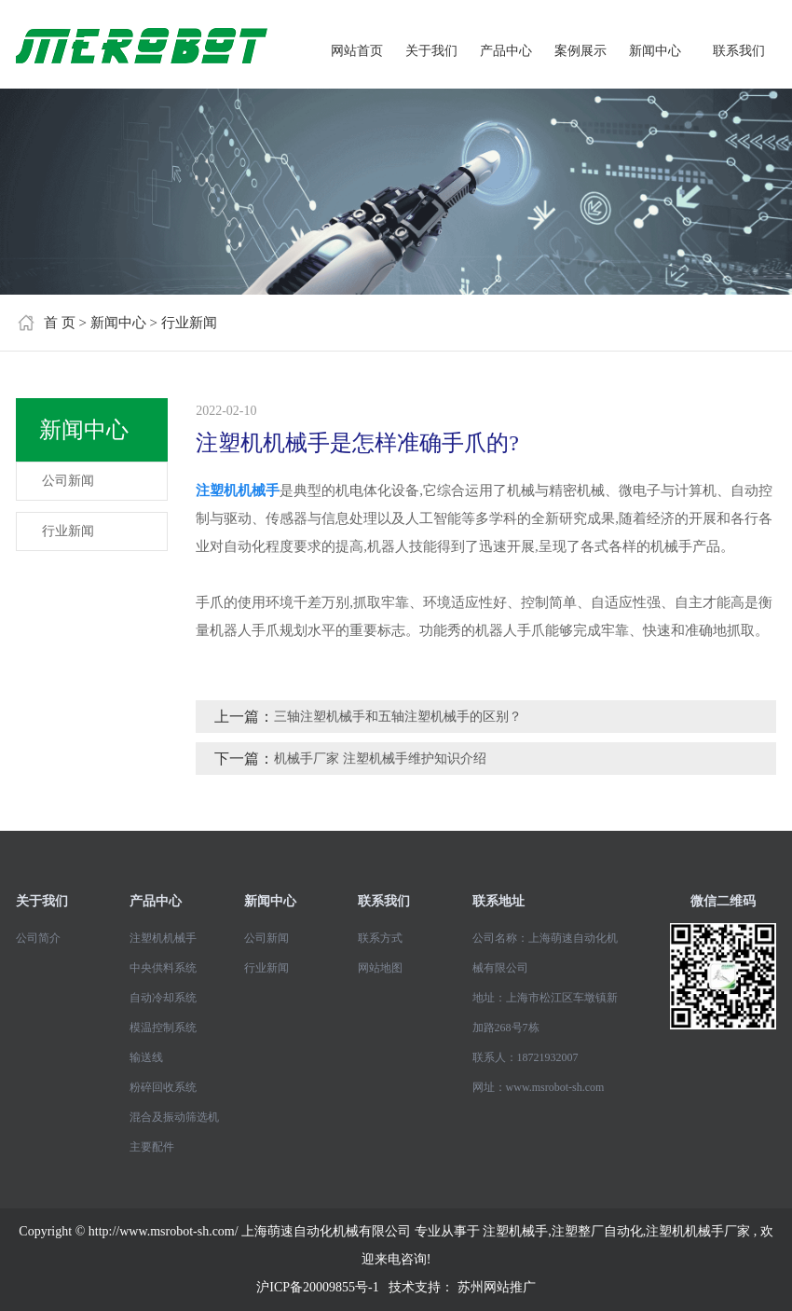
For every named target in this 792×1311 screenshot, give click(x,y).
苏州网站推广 (496, 1287)
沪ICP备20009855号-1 (317, 1287)
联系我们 (739, 51)
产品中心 (506, 51)
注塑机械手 (515, 1231)
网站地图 (380, 967)
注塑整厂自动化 (597, 1231)
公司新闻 (68, 481)
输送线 (146, 1057)
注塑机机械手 (163, 938)
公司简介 (38, 938)
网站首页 (357, 51)
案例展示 (580, 51)
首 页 (59, 322)
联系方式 (380, 938)
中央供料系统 (163, 967)
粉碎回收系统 (163, 1087)
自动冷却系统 (163, 997)
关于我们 (431, 51)
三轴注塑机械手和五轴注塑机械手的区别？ (398, 717)
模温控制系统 (163, 1027)
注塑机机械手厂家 (698, 1231)
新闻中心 (655, 51)
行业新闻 (189, 322)
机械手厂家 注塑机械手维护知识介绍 (380, 759)
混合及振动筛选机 (174, 1117)
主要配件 (152, 1146)
